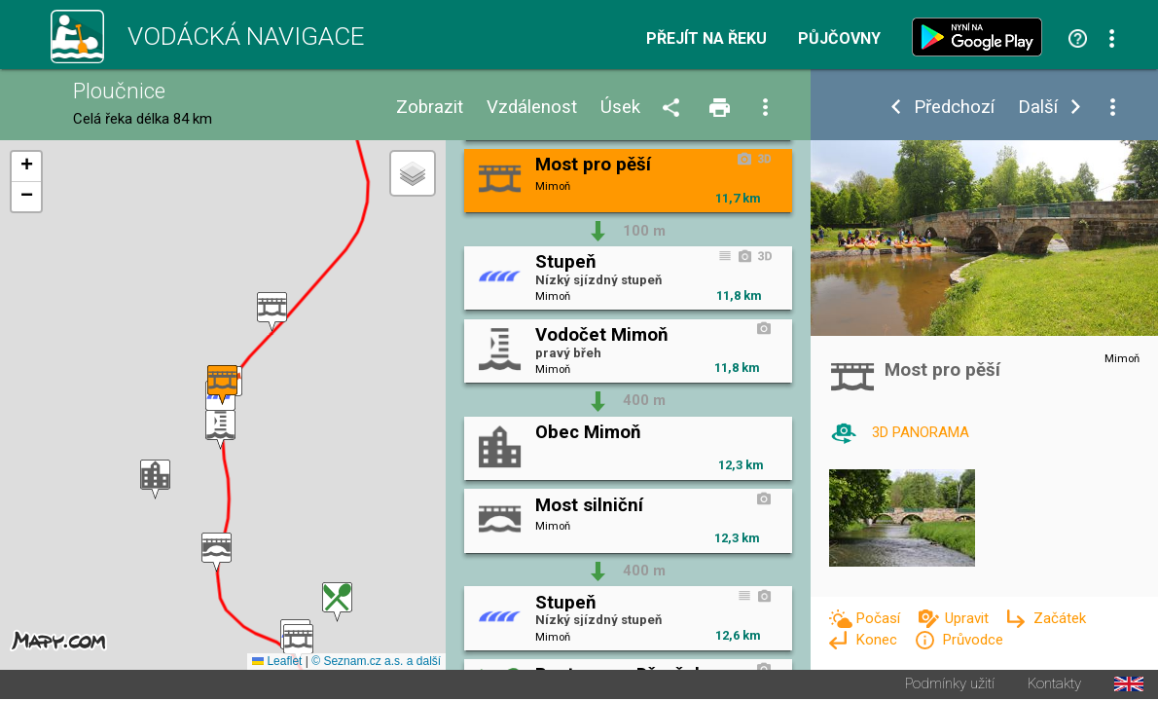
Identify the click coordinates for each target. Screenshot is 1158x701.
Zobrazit (429, 107)
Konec (878, 639)
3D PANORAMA (920, 432)
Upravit (969, 618)
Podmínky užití (950, 686)
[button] (272, 313)
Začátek (1059, 618)
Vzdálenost (532, 107)
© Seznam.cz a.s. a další (376, 663)
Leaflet (277, 663)
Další (1038, 107)
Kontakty (1054, 686)
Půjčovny (839, 39)
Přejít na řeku (706, 39)
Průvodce (972, 639)
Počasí (879, 618)
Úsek (620, 107)
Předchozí (954, 107)
